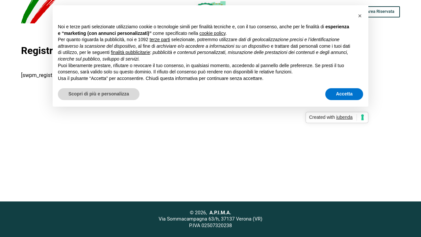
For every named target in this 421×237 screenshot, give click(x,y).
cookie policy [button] (212, 33)
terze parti (160, 39)
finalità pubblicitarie (130, 52)
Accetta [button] (344, 93)
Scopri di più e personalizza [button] (98, 93)
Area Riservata (380, 11)
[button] (360, 16)
